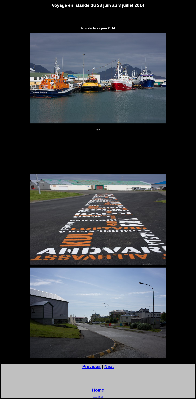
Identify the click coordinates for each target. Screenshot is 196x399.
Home (98, 390)
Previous (91, 366)
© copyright (98, 396)
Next (109, 366)
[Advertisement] (98, 17)
